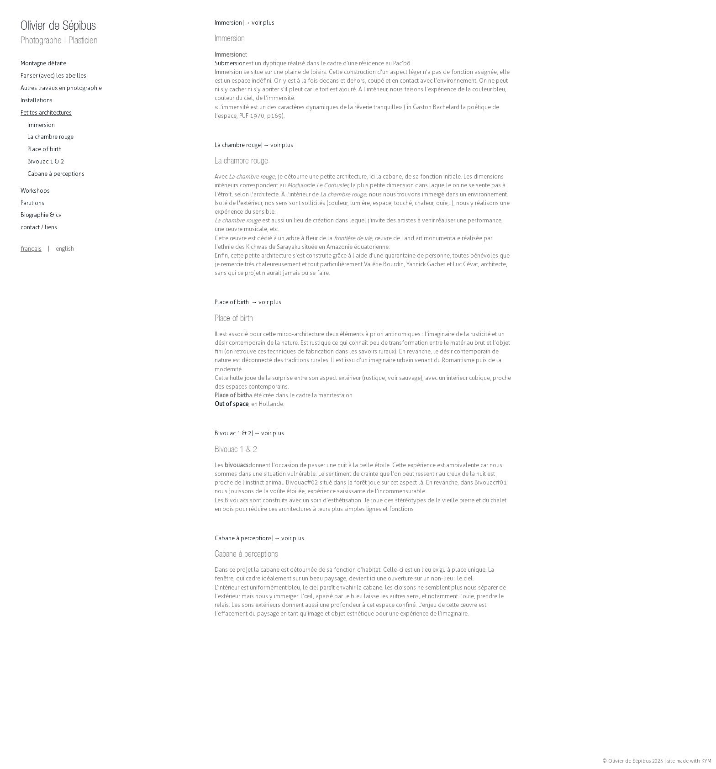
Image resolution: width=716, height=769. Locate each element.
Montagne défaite (43, 63)
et (363, 45)
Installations (37, 100)
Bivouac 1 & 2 (45, 161)
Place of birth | (248, 302)
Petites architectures (46, 112)
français (31, 248)
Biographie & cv (41, 214)
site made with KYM (689, 761)
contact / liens (39, 227)
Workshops (35, 190)
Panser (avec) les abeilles (53, 75)
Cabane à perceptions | (259, 538)
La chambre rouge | (254, 145)
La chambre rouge (50, 136)
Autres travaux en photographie (61, 87)
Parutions (32, 203)
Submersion (230, 63)
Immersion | (244, 22)
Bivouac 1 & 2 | (249, 433)
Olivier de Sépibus (59, 32)
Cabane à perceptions (55, 173)
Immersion (41, 124)
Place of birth (44, 149)
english (65, 248)
